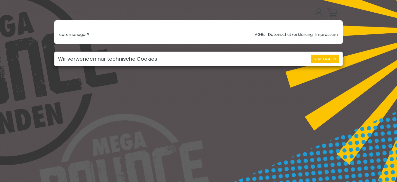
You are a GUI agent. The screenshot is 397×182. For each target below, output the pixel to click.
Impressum (326, 34)
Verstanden (325, 58)
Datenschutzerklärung (290, 34)
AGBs (260, 34)
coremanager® (74, 34)
